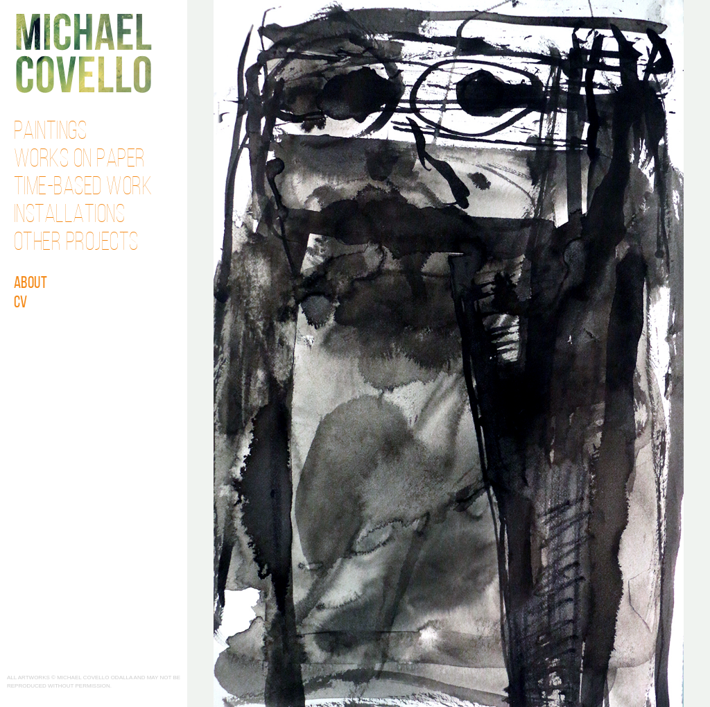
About (31, 283)
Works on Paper (80, 160)
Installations (69, 215)
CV (21, 303)
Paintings (50, 132)
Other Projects (76, 243)
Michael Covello (83, 53)
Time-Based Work (83, 188)
